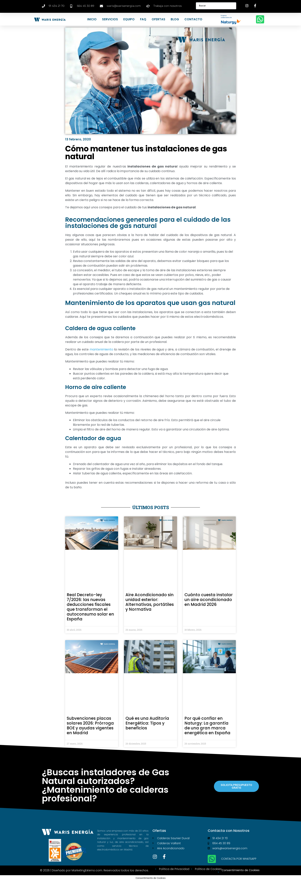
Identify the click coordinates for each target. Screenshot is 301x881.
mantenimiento (101, 349)
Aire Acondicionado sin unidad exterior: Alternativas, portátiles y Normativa (149, 602)
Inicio (92, 19)
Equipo (129, 19)
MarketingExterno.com (87, 870)
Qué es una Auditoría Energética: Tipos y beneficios (147, 723)
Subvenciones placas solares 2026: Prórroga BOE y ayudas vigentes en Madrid (90, 725)
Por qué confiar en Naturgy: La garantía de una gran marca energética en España (207, 725)
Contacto (193, 19)
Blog (175, 19)
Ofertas (158, 19)
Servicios (110, 19)
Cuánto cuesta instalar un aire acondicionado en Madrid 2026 (208, 599)
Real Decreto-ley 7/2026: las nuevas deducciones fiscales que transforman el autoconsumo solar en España (90, 607)
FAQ (143, 19)
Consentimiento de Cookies (240, 870)
